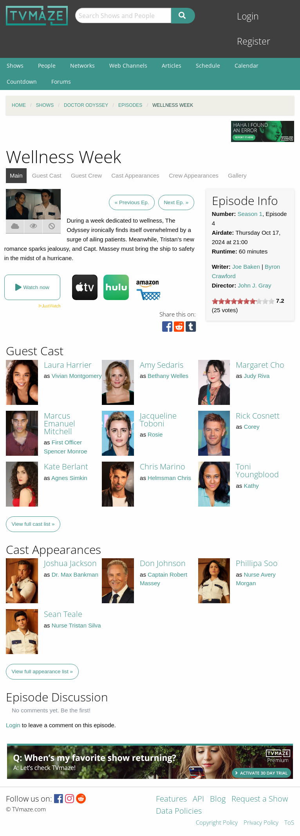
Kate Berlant (66, 466)
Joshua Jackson (70, 563)
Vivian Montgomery (77, 375)
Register (253, 41)
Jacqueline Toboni (158, 419)
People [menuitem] (47, 65)
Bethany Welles (168, 375)
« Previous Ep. (132, 202)
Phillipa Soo (257, 563)
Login (248, 16)
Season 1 (250, 213)
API (198, 799)
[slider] (243, 301)
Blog (218, 799)
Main (16, 175)
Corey (251, 426)
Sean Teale (63, 614)
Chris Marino (162, 466)
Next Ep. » (176, 202)
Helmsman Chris (169, 478)
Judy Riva (256, 375)
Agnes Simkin (69, 478)
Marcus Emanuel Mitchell (59, 423)
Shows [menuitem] (15, 65)
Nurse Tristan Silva (76, 625)
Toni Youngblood (257, 470)
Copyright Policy (217, 823)
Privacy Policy (261, 823)
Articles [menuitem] (171, 65)
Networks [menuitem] (82, 65)
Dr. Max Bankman (75, 574)
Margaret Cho (260, 365)
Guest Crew (86, 175)
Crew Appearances (194, 175)
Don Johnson (163, 563)
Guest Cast (46, 175)
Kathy (251, 485)
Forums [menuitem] (61, 81)
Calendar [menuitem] (246, 65)
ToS (289, 823)
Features (171, 799)
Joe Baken (246, 266)
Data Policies (179, 811)
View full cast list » (33, 524)
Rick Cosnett (258, 415)
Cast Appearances (135, 175)
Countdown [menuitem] (22, 81)
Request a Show (259, 799)
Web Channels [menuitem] (128, 65)
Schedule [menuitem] (208, 65)
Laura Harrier (68, 365)
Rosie (155, 434)
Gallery (237, 175)
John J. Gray (254, 285)
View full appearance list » (42, 671)
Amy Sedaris (161, 365)
